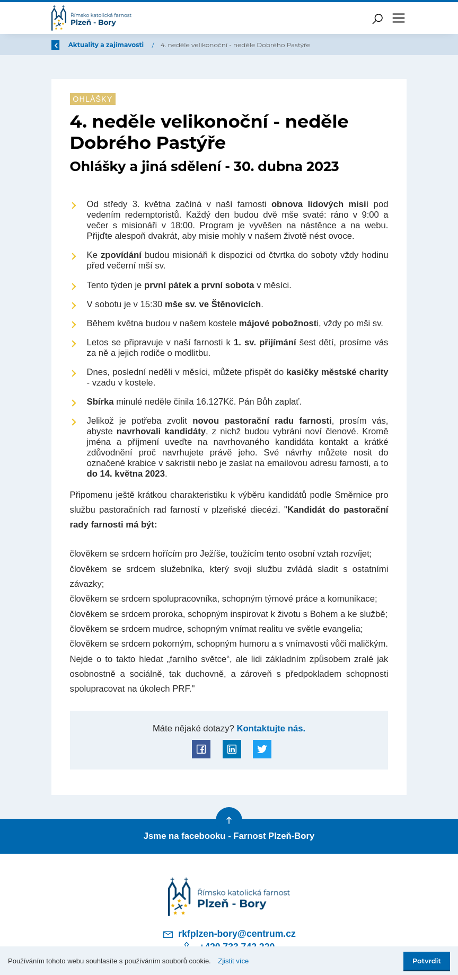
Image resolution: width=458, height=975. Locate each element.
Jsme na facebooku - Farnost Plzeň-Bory (229, 836)
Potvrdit (426, 960)
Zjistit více (233, 961)
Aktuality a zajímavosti (170, 45)
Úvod (107, 45)
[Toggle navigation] (399, 18)
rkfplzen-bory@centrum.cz (229, 934)
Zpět (66, 45)
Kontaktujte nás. (269, 728)
